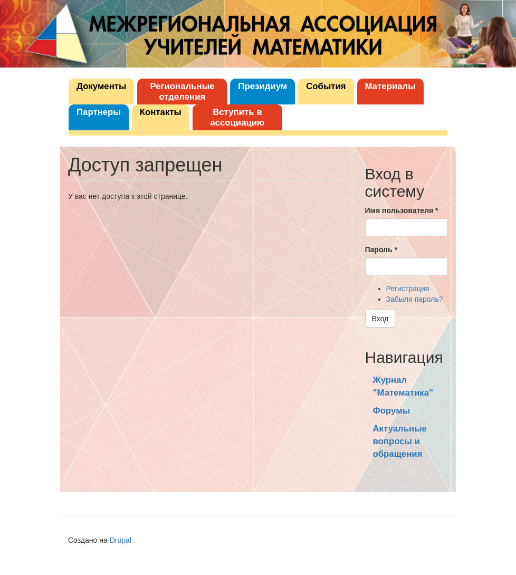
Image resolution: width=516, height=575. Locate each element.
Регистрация (407, 288)
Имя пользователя (401, 210)
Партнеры (99, 112)
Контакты (160, 112)
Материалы (390, 86)
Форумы (391, 411)
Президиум (262, 86)
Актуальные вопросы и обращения (400, 441)
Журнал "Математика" (403, 386)
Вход (380, 318)
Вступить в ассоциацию (237, 117)
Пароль (381, 249)
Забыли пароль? (414, 299)
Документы (101, 86)
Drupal (120, 540)
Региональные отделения (182, 91)
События (326, 86)
